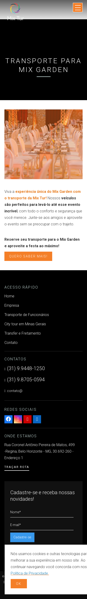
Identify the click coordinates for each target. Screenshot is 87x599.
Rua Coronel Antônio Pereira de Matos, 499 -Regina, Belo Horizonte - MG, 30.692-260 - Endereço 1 (39, 451)
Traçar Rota (16, 467)
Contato (11, 342)
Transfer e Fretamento (22, 333)
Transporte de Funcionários (26, 315)
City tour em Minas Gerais (25, 324)
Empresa (11, 305)
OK (18, 584)
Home (9, 296)
